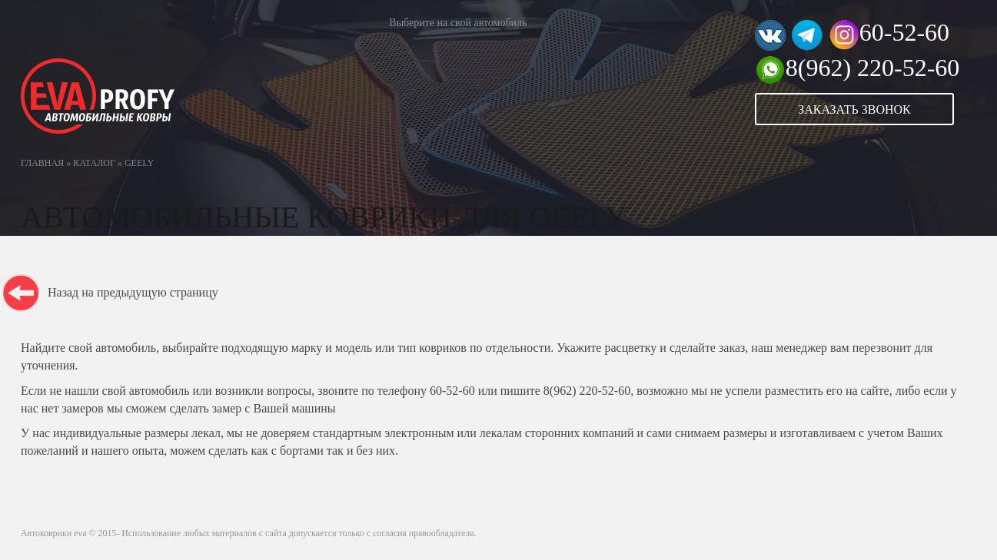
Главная (42, 162)
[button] (865, 109)
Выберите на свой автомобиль (458, 22)
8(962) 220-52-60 (873, 67)
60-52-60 (904, 32)
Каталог (94, 162)
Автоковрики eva (54, 533)
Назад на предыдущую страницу (133, 292)
